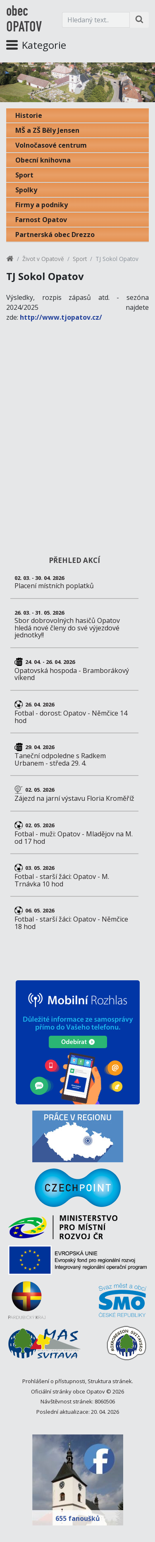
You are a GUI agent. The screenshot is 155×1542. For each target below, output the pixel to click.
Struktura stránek (110, 1381)
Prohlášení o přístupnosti (53, 1381)
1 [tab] (77, 90)
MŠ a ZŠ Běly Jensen (47, 130)
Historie (28, 115)
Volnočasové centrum (51, 145)
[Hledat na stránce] (139, 20)
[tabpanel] (77, 82)
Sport (24, 175)
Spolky (26, 189)
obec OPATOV (24, 19)
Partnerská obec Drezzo (55, 234)
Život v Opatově (43, 259)
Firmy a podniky (41, 204)
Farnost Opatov (41, 219)
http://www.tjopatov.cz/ (61, 317)
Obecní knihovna (43, 160)
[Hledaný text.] (96, 20)
